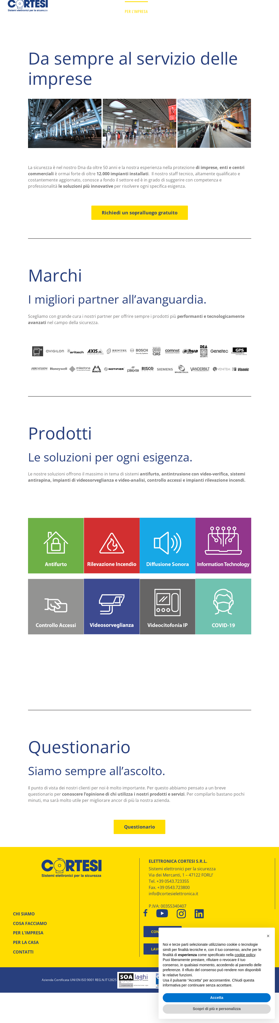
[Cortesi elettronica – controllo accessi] (56, 581)
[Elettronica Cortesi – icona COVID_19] (223, 581)
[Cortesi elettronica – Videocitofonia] (167, 581)
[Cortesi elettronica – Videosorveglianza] (112, 581)
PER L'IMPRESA (28, 933)
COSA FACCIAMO (30, 923)
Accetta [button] (216, 998)
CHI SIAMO (24, 914)
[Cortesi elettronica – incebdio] (112, 520)
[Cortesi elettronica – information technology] (223, 520)
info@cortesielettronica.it (173, 893)
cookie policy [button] (245, 955)
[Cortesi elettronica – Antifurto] (56, 520)
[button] (268, 936)
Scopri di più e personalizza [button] (217, 1009)
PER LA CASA (26, 942)
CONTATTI (23, 952)
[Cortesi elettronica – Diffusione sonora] (167, 520)
